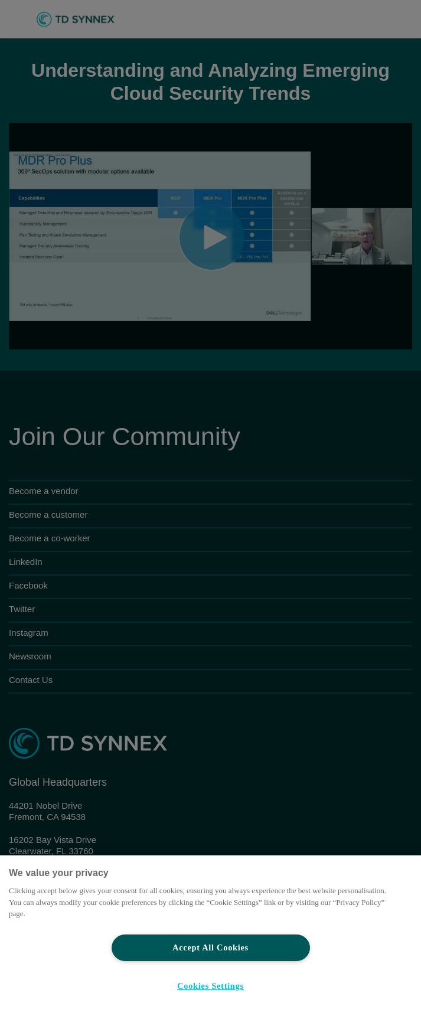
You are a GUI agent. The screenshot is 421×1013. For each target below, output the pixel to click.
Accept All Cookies (210, 947)
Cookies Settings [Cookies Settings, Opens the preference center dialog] (210, 986)
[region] (210, 934)
